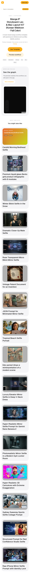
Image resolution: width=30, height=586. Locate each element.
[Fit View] (7, 107)
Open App (24, 2)
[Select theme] (7, 110)
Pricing (15, 43)
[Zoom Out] (7, 104)
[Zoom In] (7, 101)
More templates (9, 81)
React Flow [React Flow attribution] (24, 112)
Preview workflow (15, 55)
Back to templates (7, 9)
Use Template (15, 49)
